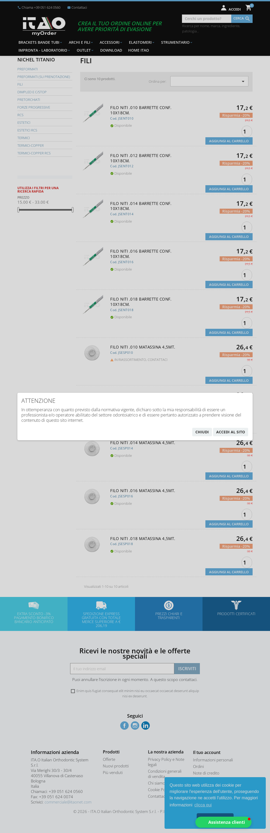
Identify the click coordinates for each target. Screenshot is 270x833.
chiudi (202, 431)
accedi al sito (230, 431)
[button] (223, 822)
